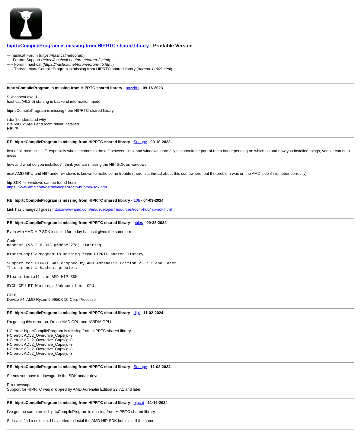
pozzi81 (132, 88)
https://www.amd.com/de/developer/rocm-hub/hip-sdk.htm (57, 187)
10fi (137, 200)
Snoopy (140, 142)
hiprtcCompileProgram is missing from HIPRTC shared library (78, 45)
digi (137, 322)
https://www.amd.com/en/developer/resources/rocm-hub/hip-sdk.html (112, 209)
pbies (138, 222)
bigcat (139, 411)
